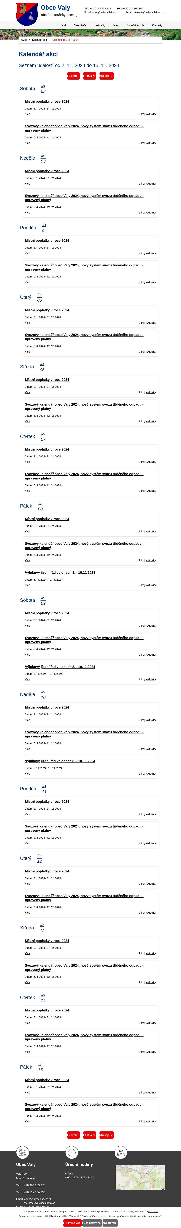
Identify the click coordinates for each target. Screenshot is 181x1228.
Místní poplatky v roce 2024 (47, 101)
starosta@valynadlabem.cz (149, 12)
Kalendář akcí (40, 39)
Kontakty (157, 25)
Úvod (63, 25)
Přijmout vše (66, 1223)
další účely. (153, 1212)
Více (27, 113)
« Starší (67, 75)
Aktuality (100, 25)
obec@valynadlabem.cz (106, 12)
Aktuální (90, 75)
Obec (116, 25)
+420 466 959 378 (100, 8)
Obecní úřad (80, 25)
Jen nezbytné (92, 1223)
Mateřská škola (135, 25)
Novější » (113, 75)
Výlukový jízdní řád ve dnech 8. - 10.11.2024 (60, 572)
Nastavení (117, 1223)
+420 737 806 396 (132, 8)
